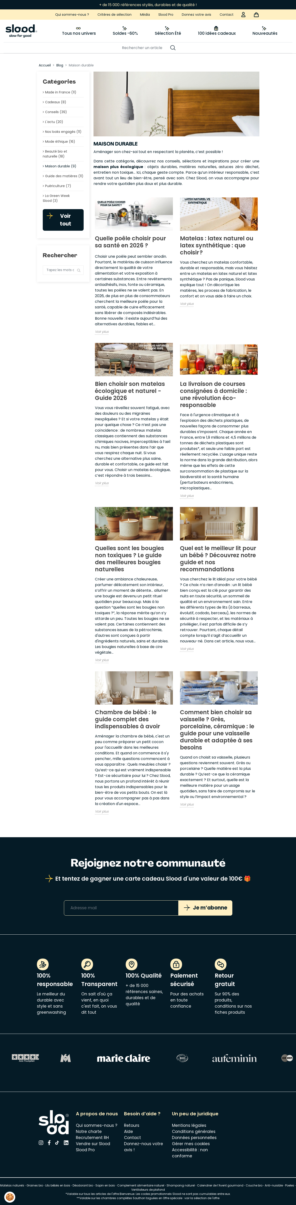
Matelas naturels (12, 1185)
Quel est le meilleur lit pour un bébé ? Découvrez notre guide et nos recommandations (218, 558)
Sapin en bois (105, 1185)
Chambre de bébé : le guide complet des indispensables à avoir (127, 719)
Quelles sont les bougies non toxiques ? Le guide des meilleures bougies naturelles (129, 558)
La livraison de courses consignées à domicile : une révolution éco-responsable (213, 394)
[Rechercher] (145, 48)
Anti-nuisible (274, 1185)
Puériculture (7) (58, 186)
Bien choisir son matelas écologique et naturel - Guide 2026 (130, 391)
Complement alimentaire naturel (140, 1185)
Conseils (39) (56, 112)
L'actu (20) (54, 121)
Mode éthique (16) (60, 141)
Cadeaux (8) (55, 102)
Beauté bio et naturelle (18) (55, 154)
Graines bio (35, 1185)
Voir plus (102, 331)
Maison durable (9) (60, 166)
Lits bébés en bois (57, 1185)
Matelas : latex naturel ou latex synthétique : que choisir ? (216, 245)
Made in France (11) (60, 92)
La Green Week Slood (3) (56, 198)
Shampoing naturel (181, 1185)
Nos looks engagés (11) (63, 131)
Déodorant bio (83, 1185)
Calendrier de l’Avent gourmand (220, 1185)
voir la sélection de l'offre (201, 1198)
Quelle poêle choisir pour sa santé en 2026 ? (130, 241)
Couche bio (254, 1185)
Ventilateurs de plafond (148, 1190)
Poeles (289, 1185)
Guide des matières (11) (64, 176)
